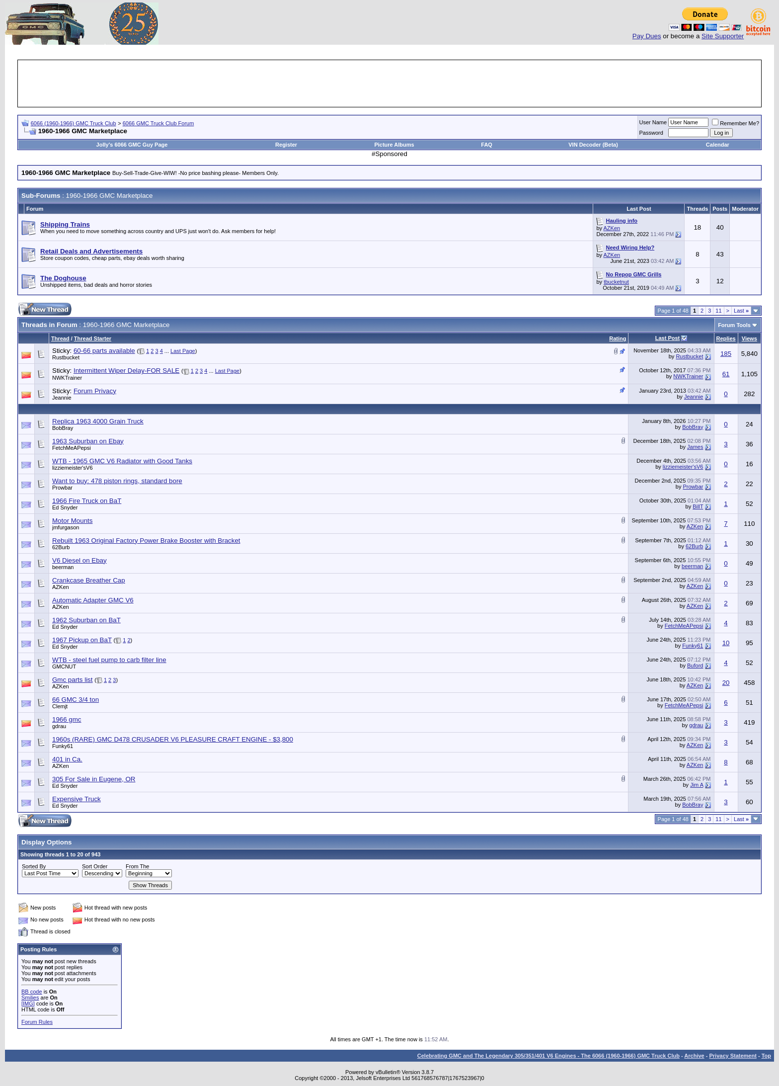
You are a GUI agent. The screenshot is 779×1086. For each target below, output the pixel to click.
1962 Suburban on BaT (86, 620)
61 (726, 374)
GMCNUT (64, 666)
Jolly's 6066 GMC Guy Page (132, 145)
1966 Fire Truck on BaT (86, 500)
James (695, 447)
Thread (60, 338)
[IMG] (28, 1003)
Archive (694, 1056)
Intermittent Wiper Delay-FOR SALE (126, 370)
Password (651, 133)
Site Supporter (722, 36)
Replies (726, 338)
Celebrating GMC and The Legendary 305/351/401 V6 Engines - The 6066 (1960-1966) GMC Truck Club (548, 1056)
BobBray (62, 428)
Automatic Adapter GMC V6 (93, 600)
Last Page (182, 351)
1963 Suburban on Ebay (88, 441)
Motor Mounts (72, 520)
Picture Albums (394, 145)
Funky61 (692, 646)
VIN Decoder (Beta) (593, 145)
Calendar (717, 145)
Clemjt (60, 706)
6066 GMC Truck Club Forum (158, 123)
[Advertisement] (389, 83)
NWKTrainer (67, 378)
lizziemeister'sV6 (72, 468)
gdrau (59, 726)
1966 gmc (66, 719)
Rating (617, 338)
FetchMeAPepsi (71, 448)
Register (286, 145)
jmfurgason (65, 527)
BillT (698, 506)
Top (766, 1056)
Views (749, 338)
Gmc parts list (72, 679)
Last (741, 311)
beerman (63, 567)
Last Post (667, 338)
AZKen (612, 228)
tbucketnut (616, 282)
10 (726, 643)
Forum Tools (734, 325)
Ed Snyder (65, 507)
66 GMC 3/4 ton (75, 699)
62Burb (61, 547)
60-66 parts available (104, 350)
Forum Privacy (95, 391)
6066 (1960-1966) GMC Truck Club (73, 123)
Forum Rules (37, 1022)
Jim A (696, 785)
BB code (31, 992)
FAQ (486, 145)
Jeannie (62, 398)
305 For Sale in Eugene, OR (93, 779)
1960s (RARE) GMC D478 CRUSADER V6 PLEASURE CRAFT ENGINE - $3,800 (172, 739)
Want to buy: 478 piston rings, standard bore (117, 481)
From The (137, 866)
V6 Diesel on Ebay (79, 560)
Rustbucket (65, 357)
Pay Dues (646, 36)
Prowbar (62, 488)
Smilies (30, 998)
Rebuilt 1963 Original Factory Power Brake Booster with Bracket (146, 540)
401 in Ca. (67, 759)
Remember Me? (735, 123)
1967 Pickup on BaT (82, 640)
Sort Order (94, 866)
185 (725, 353)
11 (718, 311)
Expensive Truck (76, 799)
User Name (653, 122)
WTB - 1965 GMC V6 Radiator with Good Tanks (122, 461)
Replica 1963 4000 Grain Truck (98, 421)
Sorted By (34, 866)
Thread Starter (92, 338)
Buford (695, 665)
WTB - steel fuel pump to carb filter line (109, 660)
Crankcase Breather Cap (88, 580)
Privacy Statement (732, 1056)
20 (726, 682)
